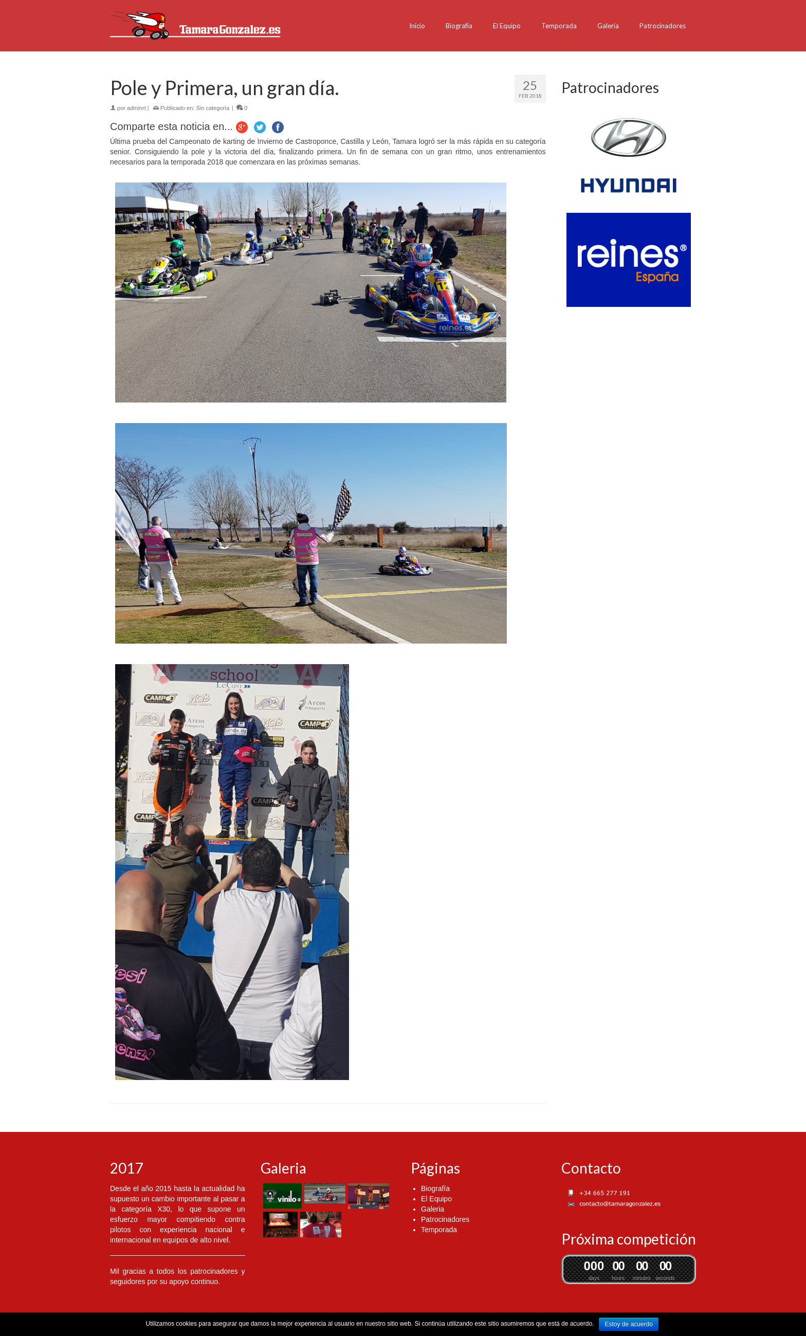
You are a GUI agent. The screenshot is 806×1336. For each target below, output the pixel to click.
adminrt (136, 108)
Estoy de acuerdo (628, 1324)
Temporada (559, 26)
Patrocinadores (662, 26)
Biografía (459, 26)
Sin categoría (212, 108)
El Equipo (507, 26)
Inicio (417, 26)
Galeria (608, 26)
